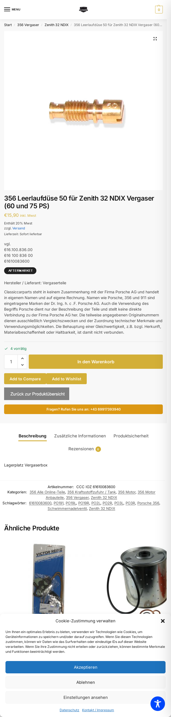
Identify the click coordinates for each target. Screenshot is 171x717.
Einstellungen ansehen (85, 697)
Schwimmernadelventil (67, 508)
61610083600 (40, 503)
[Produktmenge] (11, 362)
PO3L (118, 503)
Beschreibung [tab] (33, 435)
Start (8, 25)
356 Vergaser (28, 25)
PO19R (83, 503)
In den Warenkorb (95, 361)
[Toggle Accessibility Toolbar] (158, 704)
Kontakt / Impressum (98, 710)
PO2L (95, 503)
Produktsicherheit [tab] (131, 435)
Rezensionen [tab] (84, 449)
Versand (18, 228)
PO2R (107, 503)
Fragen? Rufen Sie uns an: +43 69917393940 (84, 409)
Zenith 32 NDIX (56, 25)
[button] (163, 621)
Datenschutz (69, 710)
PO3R (130, 503)
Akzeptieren (85, 667)
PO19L (71, 503)
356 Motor (126, 492)
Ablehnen (85, 682)
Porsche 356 (148, 503)
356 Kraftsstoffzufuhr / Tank (91, 492)
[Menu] (12, 9)
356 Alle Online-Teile (47, 492)
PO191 (58, 503)
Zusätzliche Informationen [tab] (80, 435)
